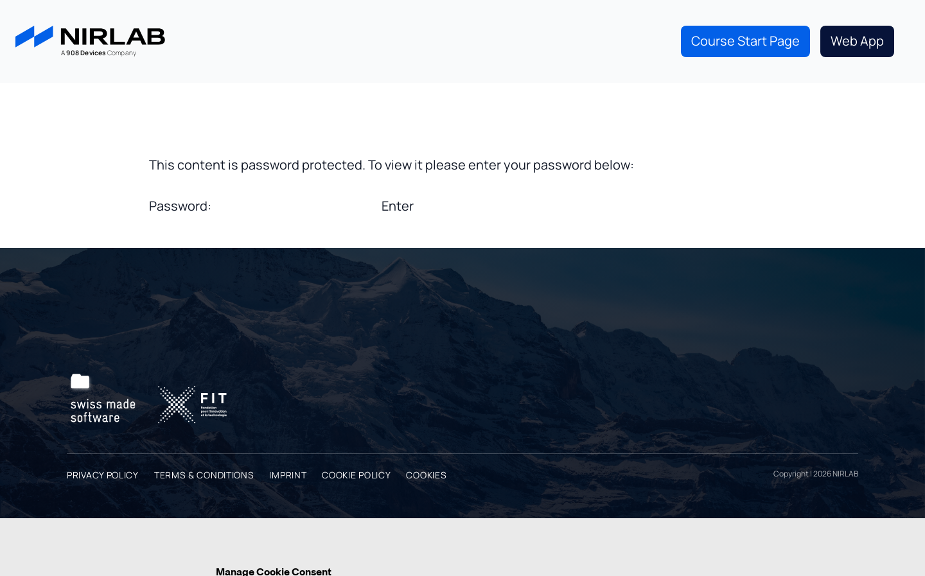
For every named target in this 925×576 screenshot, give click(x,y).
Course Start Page (745, 40)
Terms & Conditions (204, 475)
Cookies (426, 475)
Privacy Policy (103, 475)
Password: (264, 205)
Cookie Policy (356, 475)
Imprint (287, 475)
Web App (857, 40)
